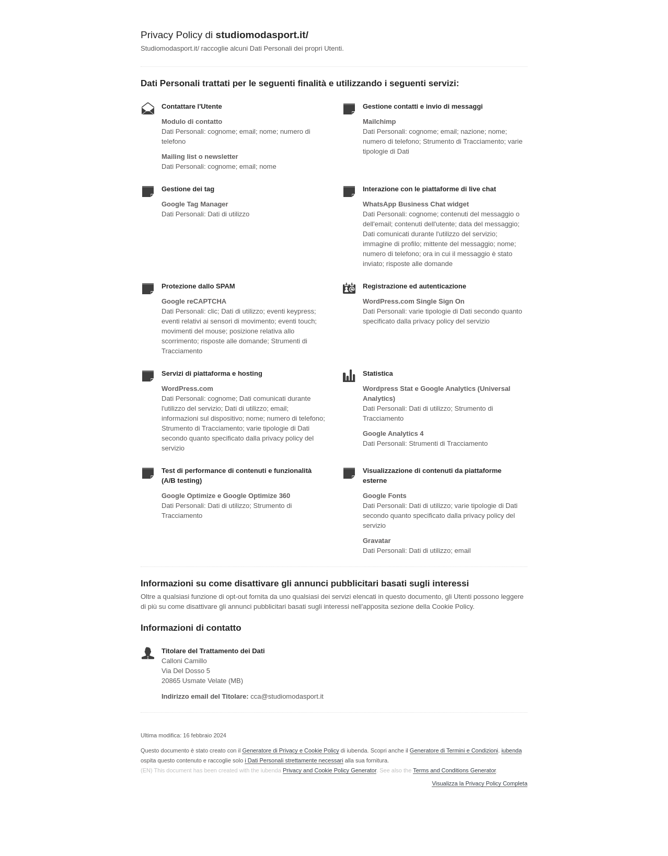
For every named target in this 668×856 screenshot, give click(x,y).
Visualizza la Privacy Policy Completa (479, 783)
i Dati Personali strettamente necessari (294, 760)
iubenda (511, 750)
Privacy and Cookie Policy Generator (329, 770)
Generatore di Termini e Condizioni (454, 750)
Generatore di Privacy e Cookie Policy (290, 750)
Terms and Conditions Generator (454, 770)
